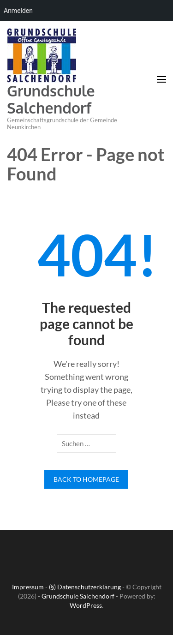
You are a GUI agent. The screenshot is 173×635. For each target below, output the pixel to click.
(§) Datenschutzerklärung (85, 587)
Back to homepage (86, 479)
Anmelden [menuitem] (18, 10)
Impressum (28, 587)
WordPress (86, 605)
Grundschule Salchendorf (51, 99)
